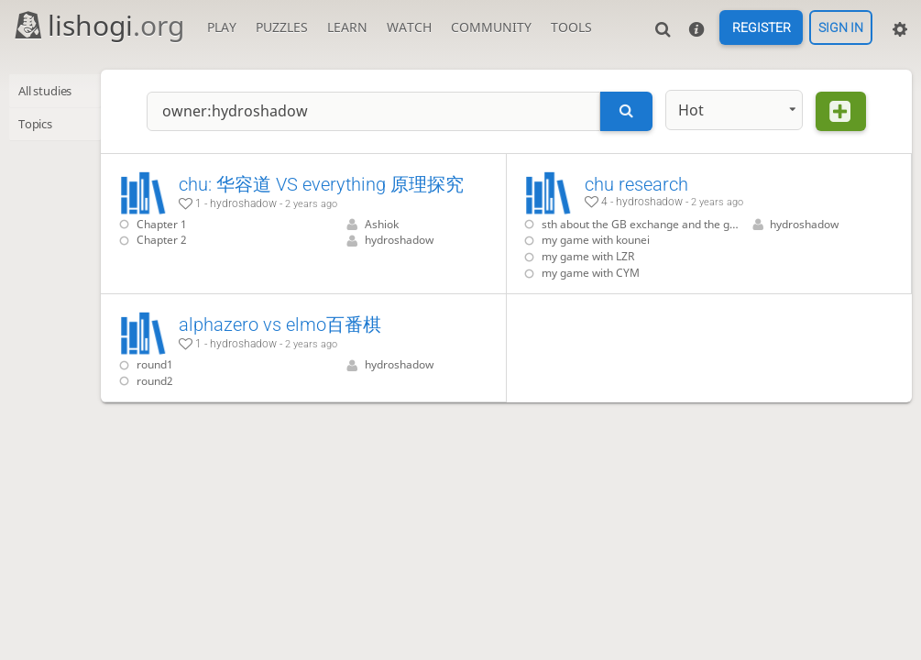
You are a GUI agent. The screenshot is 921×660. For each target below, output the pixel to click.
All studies (51, 90)
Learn (347, 27)
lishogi (98, 25)
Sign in (840, 27)
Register (761, 27)
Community (491, 27)
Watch (409, 27)
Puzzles (282, 27)
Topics (39, 124)
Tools (571, 27)
